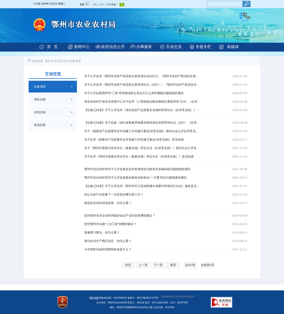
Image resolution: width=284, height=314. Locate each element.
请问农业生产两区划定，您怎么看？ (108, 241)
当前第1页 (207, 265)
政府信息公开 (113, 46)
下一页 (158, 265)
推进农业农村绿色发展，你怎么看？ (108, 203)
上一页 (143, 265)
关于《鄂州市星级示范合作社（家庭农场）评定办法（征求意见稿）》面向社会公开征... (141, 148)
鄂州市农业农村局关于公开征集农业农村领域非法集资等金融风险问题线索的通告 (137, 169)
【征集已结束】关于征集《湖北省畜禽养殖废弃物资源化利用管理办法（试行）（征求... (141, 122)
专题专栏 (203, 46)
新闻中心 (82, 46)
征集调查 (75, 61)
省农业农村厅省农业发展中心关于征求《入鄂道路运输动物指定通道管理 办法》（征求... (142, 101)
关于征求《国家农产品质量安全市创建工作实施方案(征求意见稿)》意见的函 (134, 139)
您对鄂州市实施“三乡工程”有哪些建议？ (110, 224)
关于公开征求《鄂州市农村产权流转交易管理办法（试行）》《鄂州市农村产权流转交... (141, 84)
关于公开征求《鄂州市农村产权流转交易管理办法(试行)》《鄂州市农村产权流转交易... (141, 76)
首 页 (52, 46)
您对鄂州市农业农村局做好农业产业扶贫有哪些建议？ (119, 215)
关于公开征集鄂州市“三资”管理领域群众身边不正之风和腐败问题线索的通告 (134, 93)
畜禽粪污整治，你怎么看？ (102, 232)
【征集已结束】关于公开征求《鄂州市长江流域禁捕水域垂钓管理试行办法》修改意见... (141, 186)
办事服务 (144, 46)
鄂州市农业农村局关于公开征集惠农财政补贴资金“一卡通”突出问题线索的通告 (135, 177)
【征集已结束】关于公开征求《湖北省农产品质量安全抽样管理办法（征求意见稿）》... (141, 110)
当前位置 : (38, 61)
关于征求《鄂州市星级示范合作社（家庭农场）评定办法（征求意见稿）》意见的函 (139, 156)
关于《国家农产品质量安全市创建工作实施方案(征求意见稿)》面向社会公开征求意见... (141, 131)
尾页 (173, 265)
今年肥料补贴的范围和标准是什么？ (108, 249)
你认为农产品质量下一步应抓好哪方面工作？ (113, 194)
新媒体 (233, 46)
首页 (48, 61)
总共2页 (190, 265)
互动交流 (174, 46)
